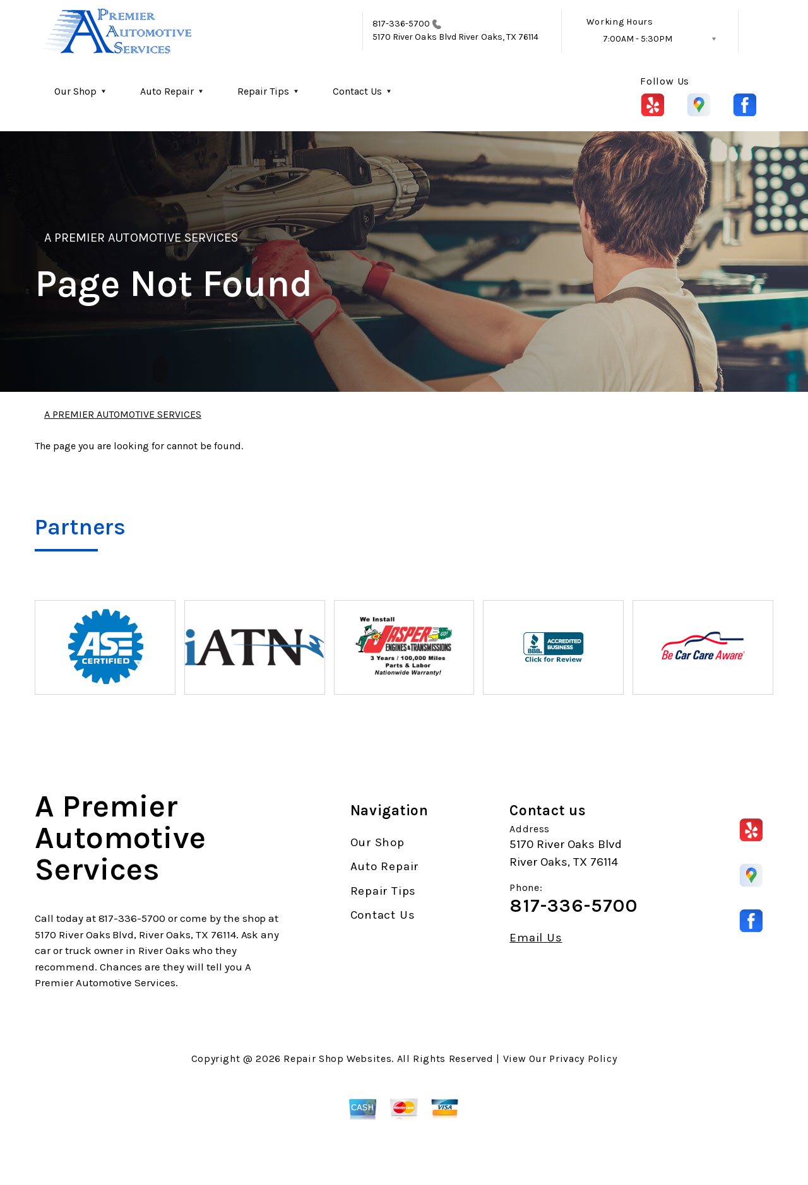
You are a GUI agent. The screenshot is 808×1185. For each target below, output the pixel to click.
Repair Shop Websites (337, 1058)
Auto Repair (167, 91)
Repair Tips (263, 91)
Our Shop (75, 91)
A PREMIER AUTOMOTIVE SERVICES (141, 237)
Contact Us (357, 91)
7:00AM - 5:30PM (637, 38)
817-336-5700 (401, 23)
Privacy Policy (583, 1058)
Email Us (535, 938)
